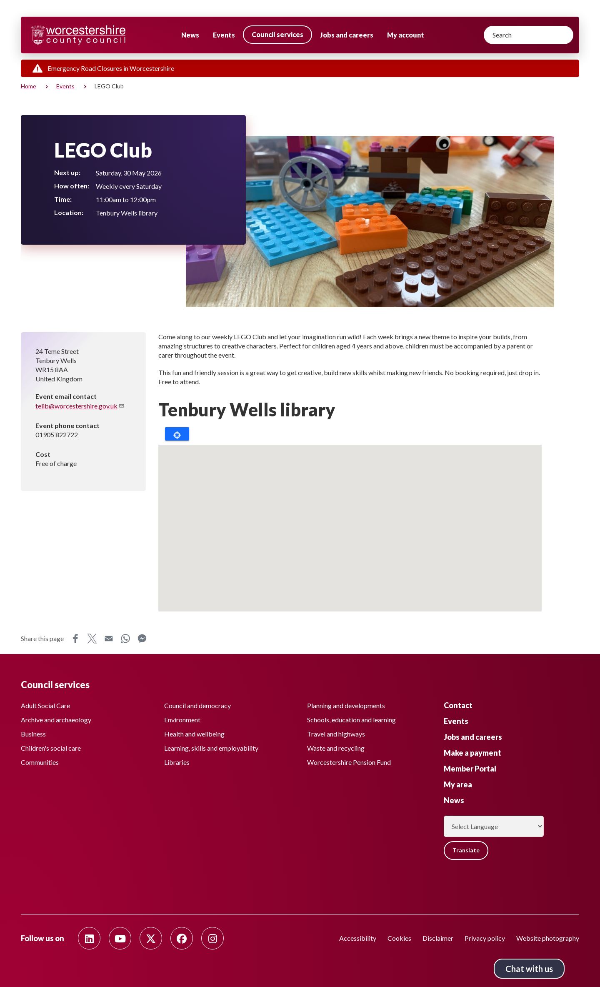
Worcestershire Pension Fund (349, 762)
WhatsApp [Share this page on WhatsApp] (125, 638)
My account (405, 35)
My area (458, 784)
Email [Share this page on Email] (108, 638)
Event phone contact (67, 425)
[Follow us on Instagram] (212, 938)
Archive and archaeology (56, 719)
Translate (466, 850)
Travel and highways (336, 733)
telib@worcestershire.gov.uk (80, 406)
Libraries (177, 762)
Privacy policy (485, 938)
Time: (63, 199)
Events (224, 35)
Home (28, 86)
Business (33, 733)
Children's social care (51, 748)
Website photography (547, 938)
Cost (42, 454)
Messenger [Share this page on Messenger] (142, 638)
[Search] (528, 35)
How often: (71, 186)
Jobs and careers (346, 35)
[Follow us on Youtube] (120, 938)
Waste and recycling (336, 748)
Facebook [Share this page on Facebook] (75, 638)
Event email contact (66, 396)
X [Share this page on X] (92, 638)
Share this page (42, 638)
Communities (40, 762)
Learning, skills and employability (211, 748)
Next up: (67, 172)
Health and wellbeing (194, 733)
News (190, 35)
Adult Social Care (45, 705)
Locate (177, 434)
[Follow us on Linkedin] (89, 938)
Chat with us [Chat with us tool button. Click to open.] (529, 969)
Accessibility (357, 938)
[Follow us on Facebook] (181, 938)
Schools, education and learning (351, 719)
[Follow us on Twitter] (151, 938)
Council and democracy (197, 705)
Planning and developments (346, 705)
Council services (277, 34)
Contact (458, 704)
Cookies (399, 938)
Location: (68, 212)
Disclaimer (437, 938)
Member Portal (470, 768)
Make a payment (472, 752)
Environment (182, 719)
